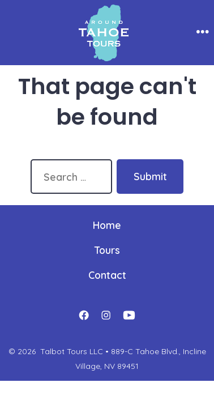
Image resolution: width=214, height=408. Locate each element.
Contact (107, 275)
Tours (107, 250)
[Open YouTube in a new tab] (129, 315)
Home (107, 225)
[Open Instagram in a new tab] (105, 315)
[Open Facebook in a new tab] (83, 315)
